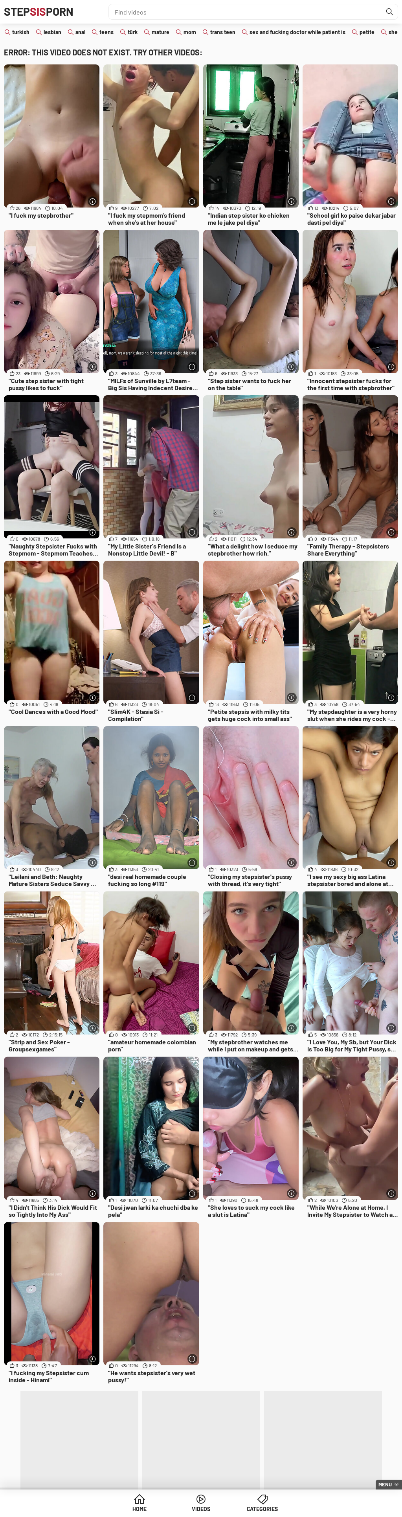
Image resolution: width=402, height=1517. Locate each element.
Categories (261, 1509)
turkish (20, 32)
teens (106, 32)
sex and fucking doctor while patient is (297, 32)
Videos (201, 1509)
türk (133, 32)
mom (190, 32)
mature (160, 32)
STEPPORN (38, 11)
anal (80, 32)
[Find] (389, 12)
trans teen (222, 32)
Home (141, 1509)
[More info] (92, 201)
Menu (385, 1484)
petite (367, 32)
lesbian (52, 32)
